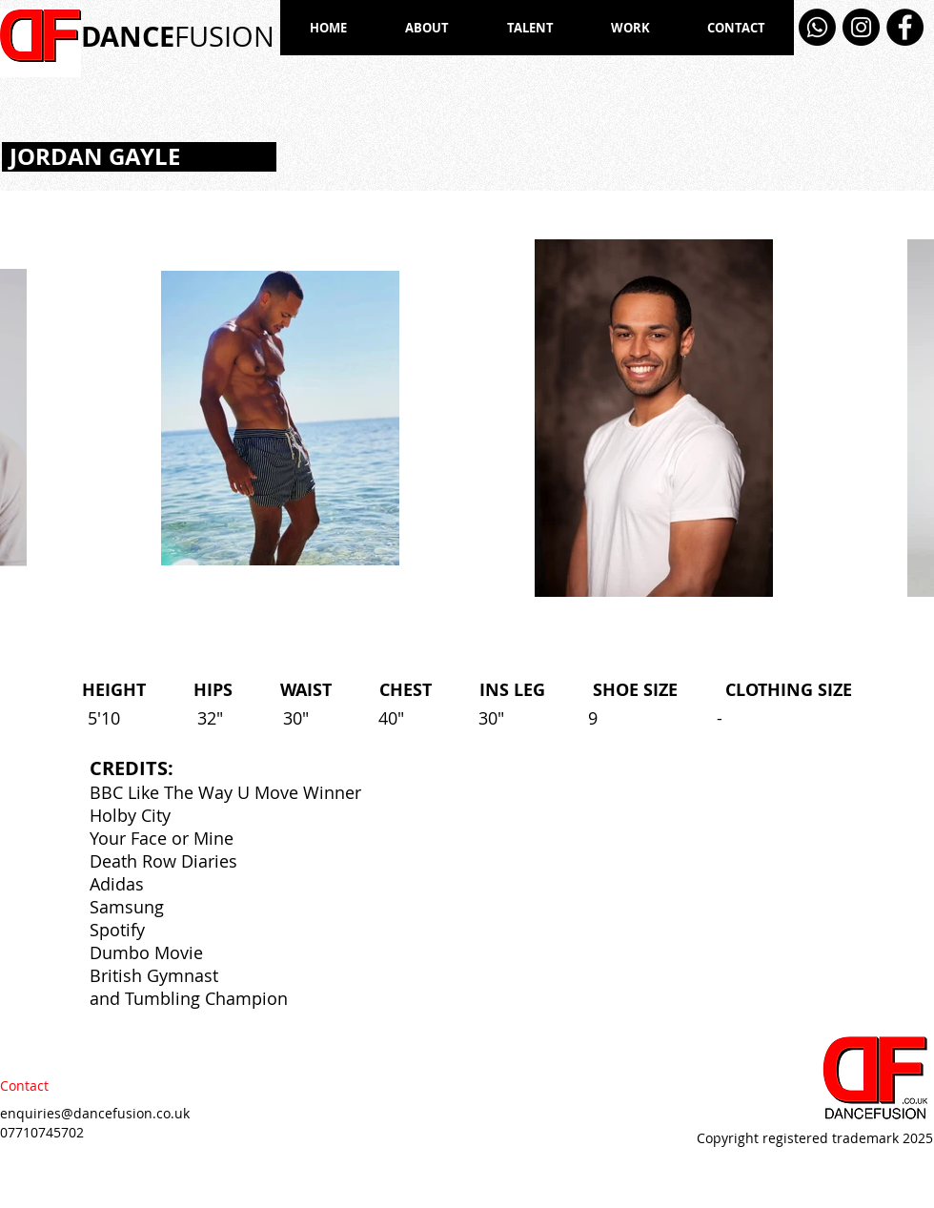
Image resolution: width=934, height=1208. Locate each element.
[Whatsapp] (817, 27)
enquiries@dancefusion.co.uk (95, 1113)
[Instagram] (861, 27)
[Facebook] (905, 27)
